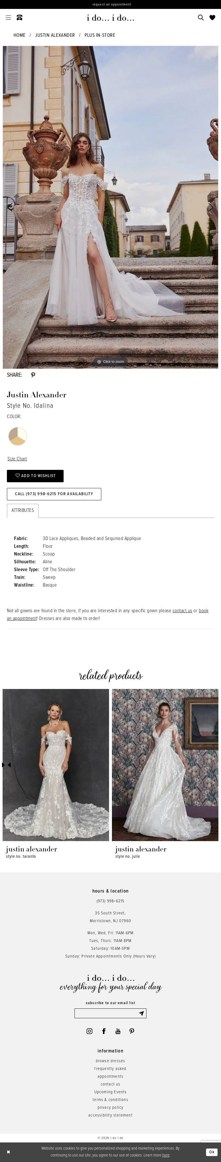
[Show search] (201, 17)
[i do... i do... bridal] (110, 17)
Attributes (23, 511)
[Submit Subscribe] (142, 1013)
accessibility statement (110, 1115)
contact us (182, 611)
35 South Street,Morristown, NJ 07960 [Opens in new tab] (110, 917)
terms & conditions (110, 1100)
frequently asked (110, 1069)
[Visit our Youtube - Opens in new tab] (117, 1031)
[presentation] (56, 765)
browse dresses (110, 1061)
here (165, 1155)
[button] (8, 17)
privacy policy (111, 1108)
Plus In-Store (100, 35)
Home (20, 35)
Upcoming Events (110, 1092)
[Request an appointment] (110, 4)
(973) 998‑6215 (111, 901)
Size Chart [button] (17, 459)
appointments (110, 1076)
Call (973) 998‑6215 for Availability (54, 494)
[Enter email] (110, 1013)
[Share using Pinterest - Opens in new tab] (33, 375)
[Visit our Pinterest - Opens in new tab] (132, 1031)
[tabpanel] (110, 207)
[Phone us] (19, 17)
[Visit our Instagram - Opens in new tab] (89, 1031)
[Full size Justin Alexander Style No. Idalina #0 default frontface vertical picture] (110, 207)
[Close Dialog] (8, 1152)
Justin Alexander (55, 35)
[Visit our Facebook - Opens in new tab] (104, 1031)
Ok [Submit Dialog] (212, 1152)
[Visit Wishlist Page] (212, 17)
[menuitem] (8, 17)
